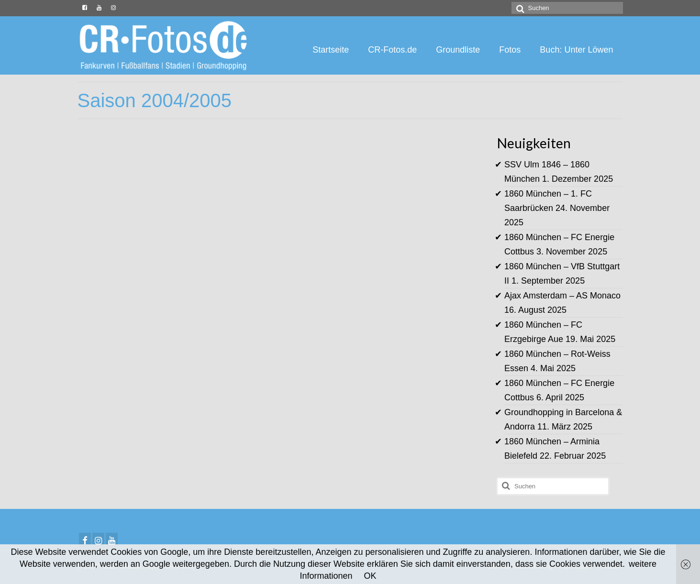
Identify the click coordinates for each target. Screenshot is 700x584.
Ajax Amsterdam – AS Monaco (562, 295)
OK (370, 576)
